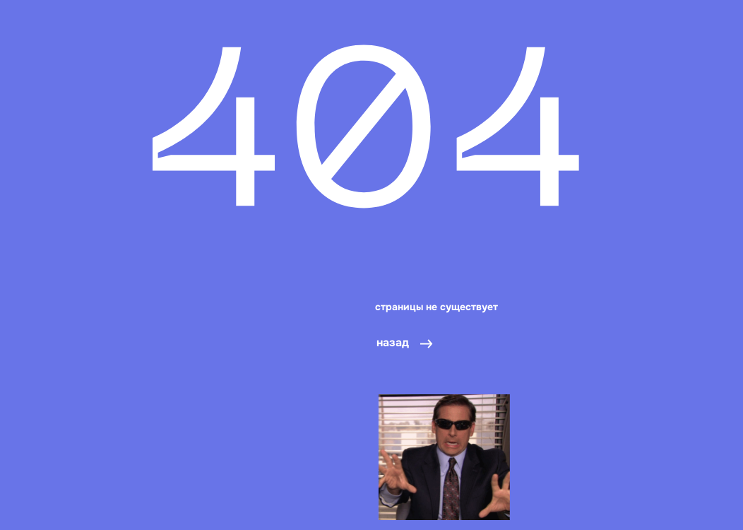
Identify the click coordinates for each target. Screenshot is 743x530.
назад (392, 342)
